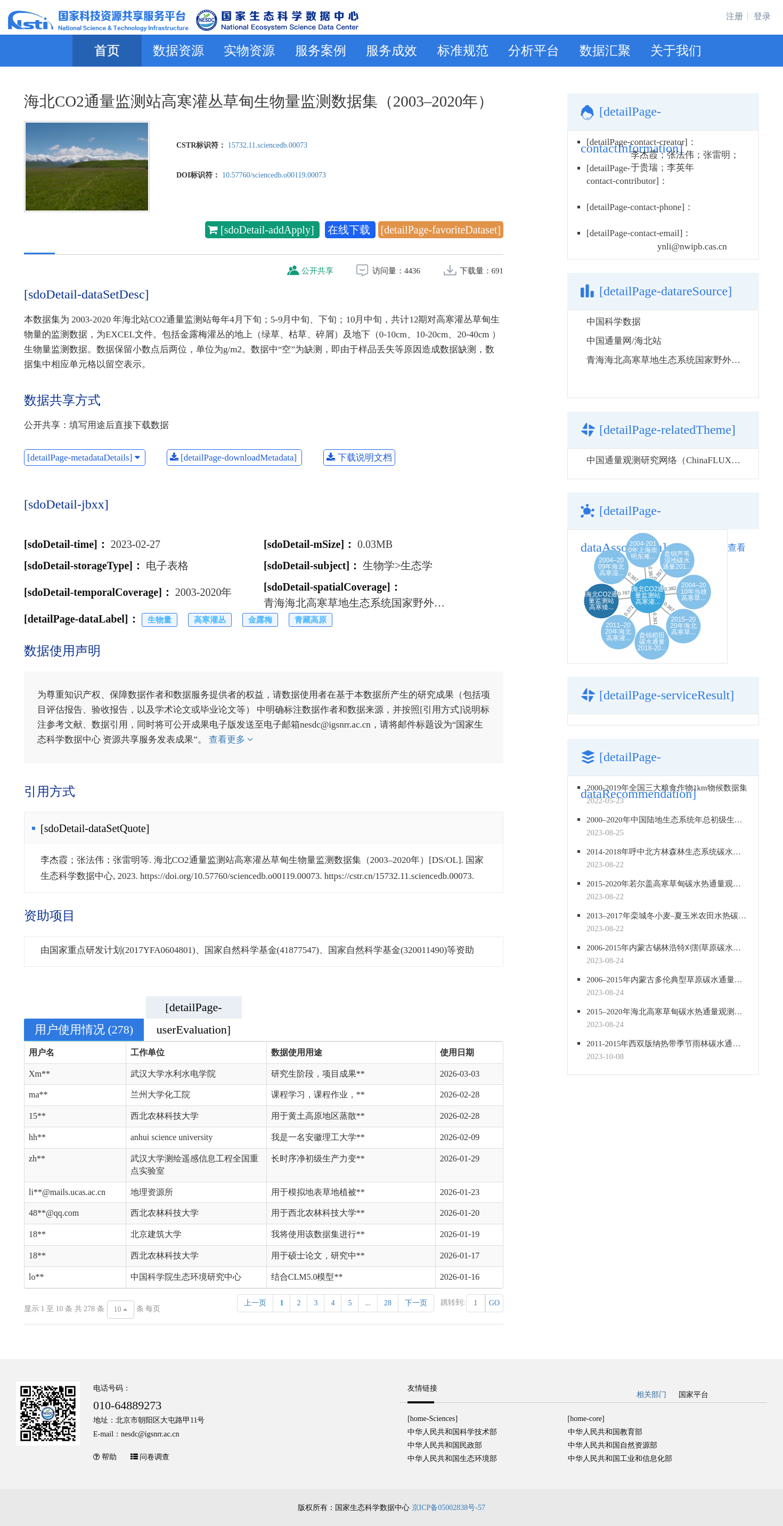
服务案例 (320, 51)
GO (494, 1303)
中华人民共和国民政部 (444, 1445)
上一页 (255, 1303)
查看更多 (231, 739)
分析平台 (533, 51)
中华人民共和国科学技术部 (452, 1432)
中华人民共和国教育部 (605, 1432)
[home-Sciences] (432, 1419)
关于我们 (676, 51)
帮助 (109, 1457)
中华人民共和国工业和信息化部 (620, 1459)
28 (387, 1303)
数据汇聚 (605, 51)
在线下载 (350, 230)
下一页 (416, 1303)
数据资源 (178, 51)
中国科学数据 (613, 322)
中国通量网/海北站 (624, 341)
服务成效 (391, 51)
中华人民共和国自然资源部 (612, 1445)
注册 (734, 16)
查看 (737, 548)
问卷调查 (154, 1457)
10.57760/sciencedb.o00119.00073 (274, 175)
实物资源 (249, 51)
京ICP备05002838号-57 (448, 1508)
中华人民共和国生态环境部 (452, 1459)
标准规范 (462, 51)
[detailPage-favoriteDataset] (441, 230)
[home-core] (586, 1419)
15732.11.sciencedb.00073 (267, 145)
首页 (107, 51)
